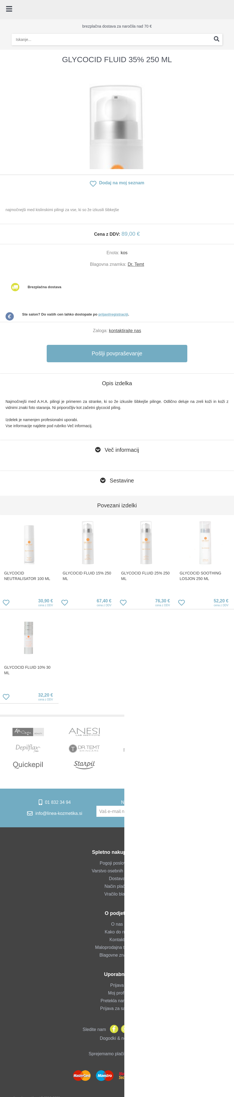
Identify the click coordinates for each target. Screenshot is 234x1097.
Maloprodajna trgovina (117, 947)
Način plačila (117, 886)
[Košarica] (227, 9)
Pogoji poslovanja (117, 863)
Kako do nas (117, 932)
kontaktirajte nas (125, 330)
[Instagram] (123, 1029)
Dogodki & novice (117, 1038)
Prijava (117, 985)
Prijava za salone (117, 1008)
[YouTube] (134, 1029)
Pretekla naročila (117, 1000)
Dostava (117, 878)
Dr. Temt (136, 264)
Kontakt (116, 939)
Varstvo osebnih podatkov (117, 870)
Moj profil (117, 993)
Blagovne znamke (117, 955)
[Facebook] (112, 1029)
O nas (117, 924)
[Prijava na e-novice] (201, 811)
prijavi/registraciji (113, 314)
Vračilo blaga (117, 894)
